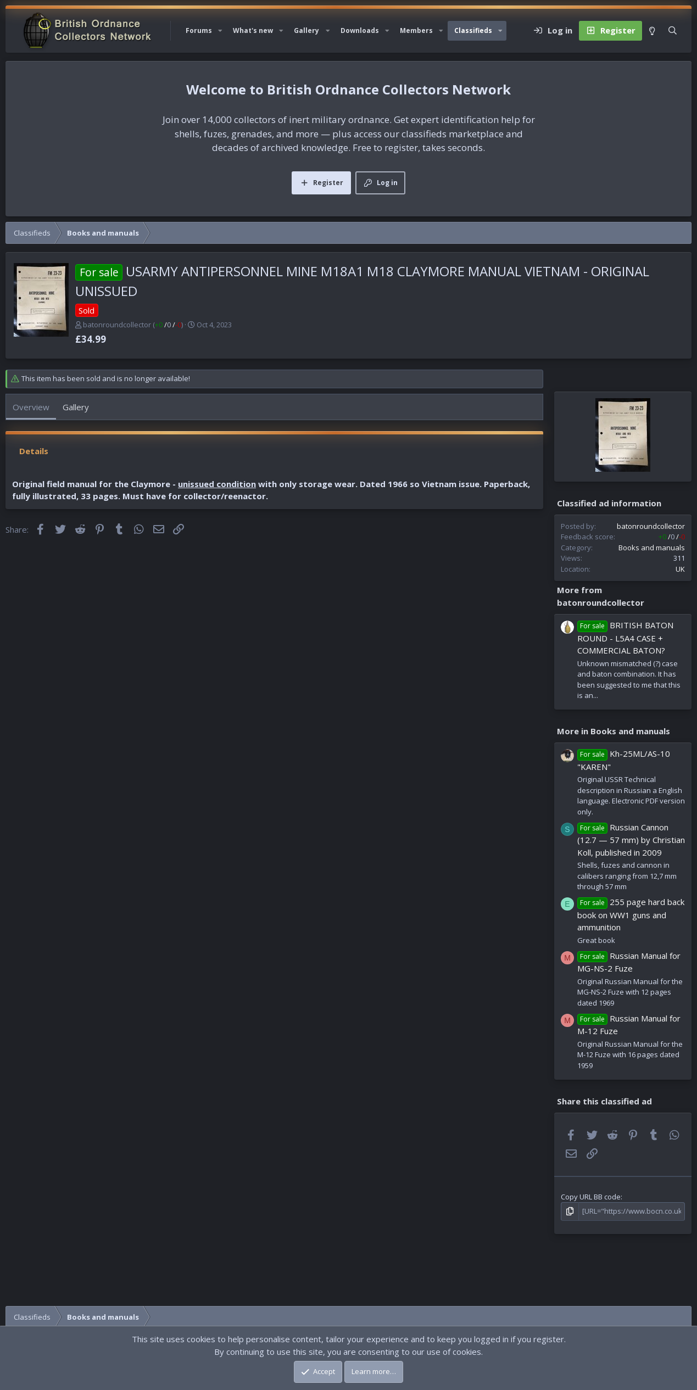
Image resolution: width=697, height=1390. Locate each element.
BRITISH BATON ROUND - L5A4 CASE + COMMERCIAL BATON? (625, 637)
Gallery (306, 30)
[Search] (672, 31)
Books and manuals (651, 547)
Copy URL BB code (591, 1197)
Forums (199, 30)
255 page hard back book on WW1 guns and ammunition (630, 914)
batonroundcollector (117, 325)
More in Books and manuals (613, 730)
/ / (168, 325)
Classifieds (473, 30)
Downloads (360, 30)
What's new (253, 30)
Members (416, 30)
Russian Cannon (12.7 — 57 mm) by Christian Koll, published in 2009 (631, 840)
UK (680, 569)
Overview (31, 406)
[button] (220, 31)
